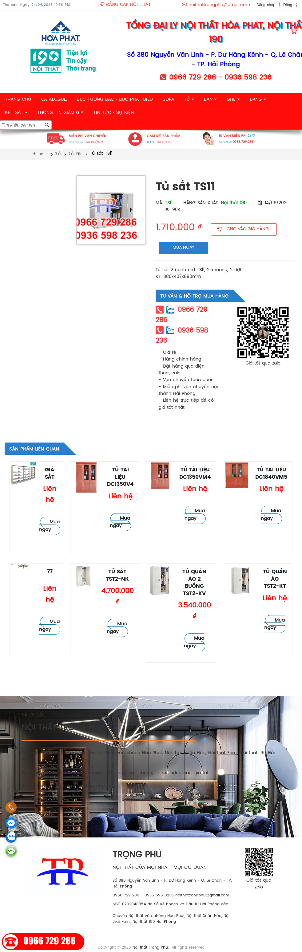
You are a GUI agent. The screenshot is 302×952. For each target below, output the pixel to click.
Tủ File (75, 153)
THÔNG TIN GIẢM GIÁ (60, 112)
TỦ (189, 99)
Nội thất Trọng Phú (150, 948)
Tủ (58, 153)
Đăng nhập (265, 5)
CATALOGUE (54, 99)
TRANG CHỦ (18, 99)
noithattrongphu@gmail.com (219, 5)
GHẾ (233, 99)
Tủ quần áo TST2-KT (275, 579)
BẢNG (258, 99)
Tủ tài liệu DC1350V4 (120, 477)
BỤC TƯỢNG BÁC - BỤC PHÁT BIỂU (115, 99)
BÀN (210, 99)
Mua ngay (49, 526)
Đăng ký (290, 5)
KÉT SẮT (16, 112)
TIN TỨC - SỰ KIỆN (113, 112)
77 (50, 572)
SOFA (168, 99)
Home (37, 153)
